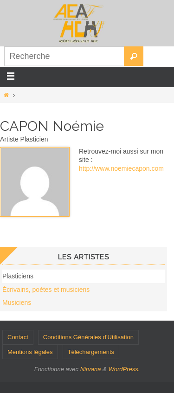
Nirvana (90, 369)
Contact (17, 337)
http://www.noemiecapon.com (121, 168)
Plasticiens (17, 276)
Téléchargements (91, 351)
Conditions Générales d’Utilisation (88, 337)
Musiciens (16, 302)
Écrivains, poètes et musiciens (46, 289)
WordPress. (124, 369)
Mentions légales (30, 351)
